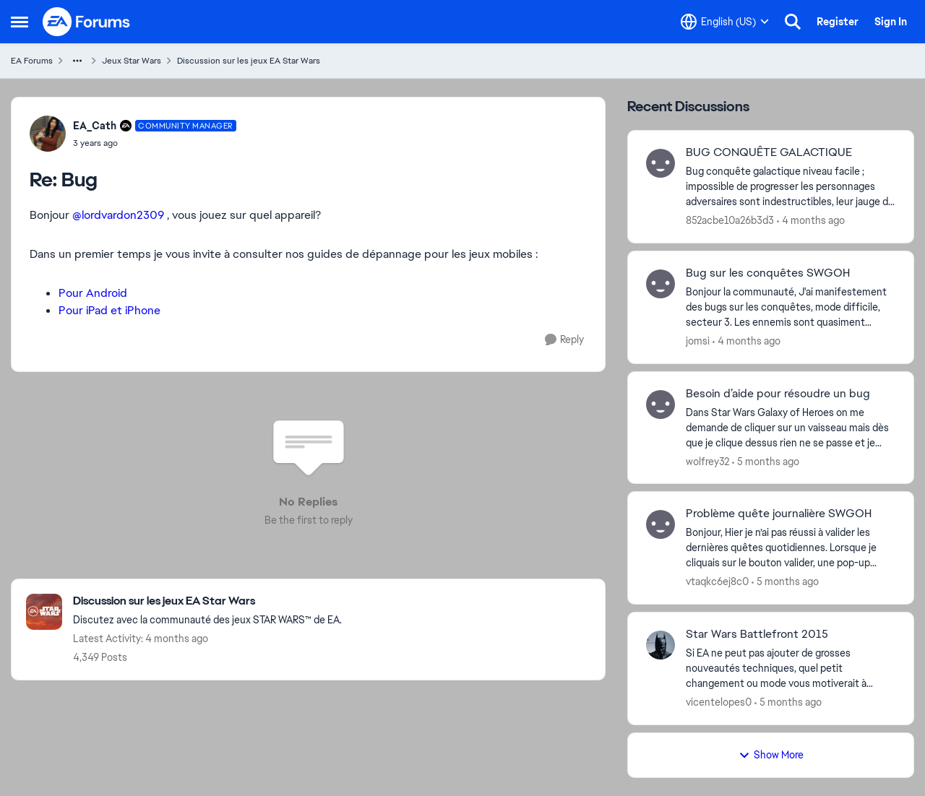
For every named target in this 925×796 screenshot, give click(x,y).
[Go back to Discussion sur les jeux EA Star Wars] (207, 601)
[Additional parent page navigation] (77, 61)
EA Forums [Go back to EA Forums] (32, 60)
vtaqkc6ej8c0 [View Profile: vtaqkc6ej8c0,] (717, 581)
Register (838, 21)
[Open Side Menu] (19, 22)
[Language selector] (724, 21)
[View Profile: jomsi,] (660, 283)
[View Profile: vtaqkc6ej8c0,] (660, 524)
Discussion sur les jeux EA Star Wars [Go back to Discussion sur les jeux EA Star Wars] (248, 60)
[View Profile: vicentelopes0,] (660, 645)
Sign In (890, 21)
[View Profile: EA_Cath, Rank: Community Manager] (48, 134)
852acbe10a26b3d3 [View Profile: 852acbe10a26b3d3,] (730, 220)
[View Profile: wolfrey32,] (660, 404)
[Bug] (154, 143)
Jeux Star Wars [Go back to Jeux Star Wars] (131, 60)
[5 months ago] (765, 461)
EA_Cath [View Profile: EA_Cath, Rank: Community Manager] (94, 125)
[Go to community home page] (87, 21)
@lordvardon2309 (118, 214)
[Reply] (564, 340)
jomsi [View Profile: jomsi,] (698, 340)
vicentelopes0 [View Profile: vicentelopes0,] (719, 702)
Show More (771, 754)
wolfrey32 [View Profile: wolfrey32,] (707, 460)
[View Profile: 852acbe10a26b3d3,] (660, 163)
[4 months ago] (811, 220)
